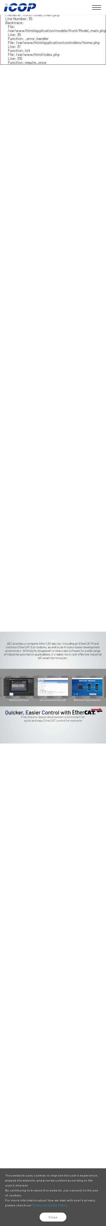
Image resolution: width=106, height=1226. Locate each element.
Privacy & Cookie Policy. (50, 1205)
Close (53, 1217)
